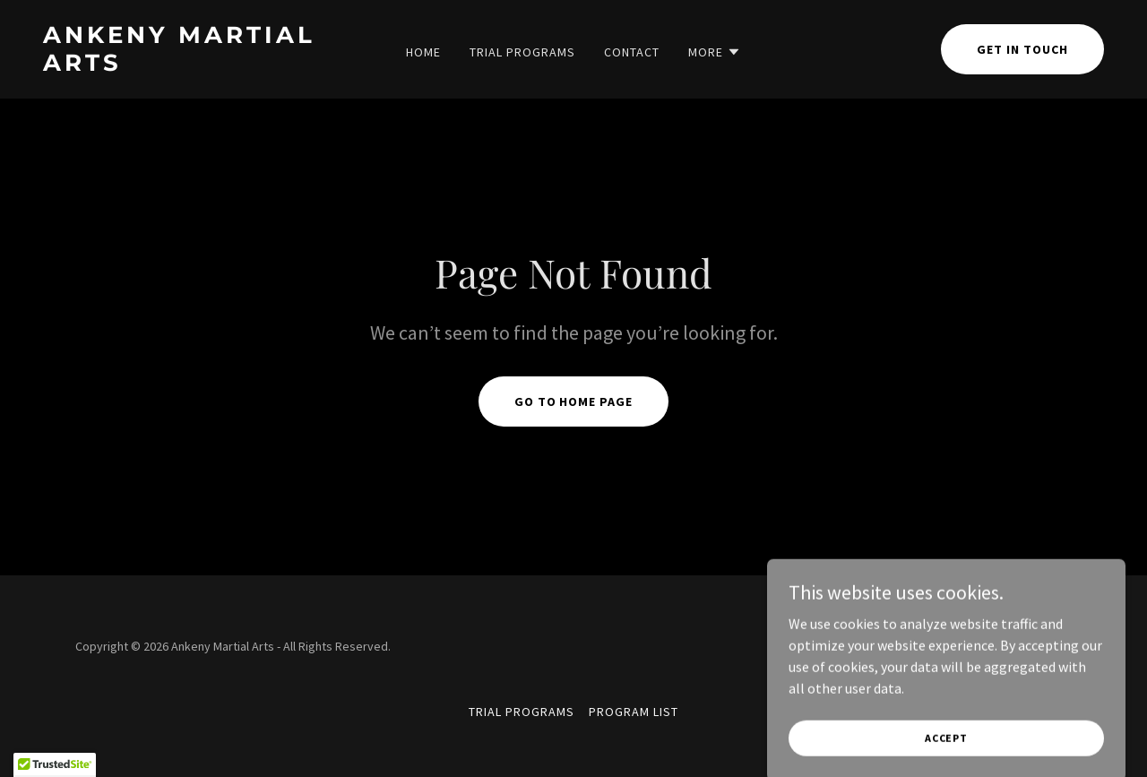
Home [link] (423, 52)
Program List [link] (633, 712)
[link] (183, 65)
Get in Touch (1022, 49)
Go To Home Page (574, 401)
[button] (714, 52)
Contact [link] (632, 52)
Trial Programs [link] (522, 52)
